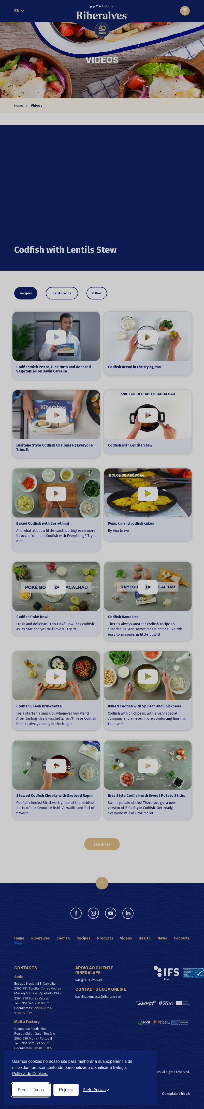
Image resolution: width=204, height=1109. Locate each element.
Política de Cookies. (30, 1073)
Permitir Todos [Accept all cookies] (31, 1090)
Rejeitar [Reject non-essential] (66, 1090)
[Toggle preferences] (96, 1090)
